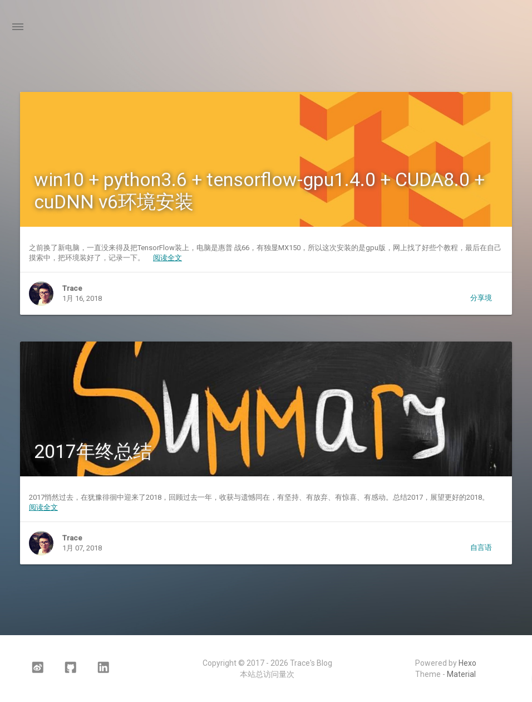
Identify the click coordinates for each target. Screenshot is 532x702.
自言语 (481, 547)
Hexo (467, 663)
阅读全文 (167, 258)
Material (461, 674)
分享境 (481, 298)
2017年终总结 (93, 451)
